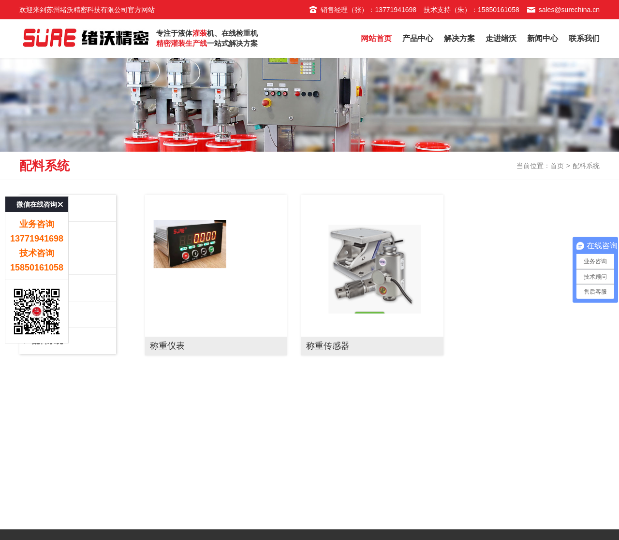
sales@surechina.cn (563, 9)
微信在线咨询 (36, 192)
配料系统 (67, 344)
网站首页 (376, 38)
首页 (557, 168)
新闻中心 (542, 38)
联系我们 (584, 38)
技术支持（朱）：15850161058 (471, 10)
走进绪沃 (501, 38)
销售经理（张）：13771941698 (362, 9)
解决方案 (459, 38)
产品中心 (417, 38)
